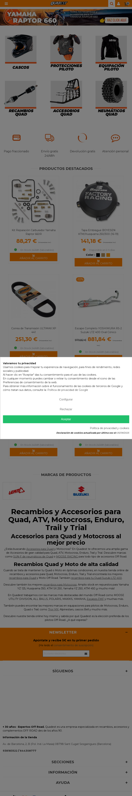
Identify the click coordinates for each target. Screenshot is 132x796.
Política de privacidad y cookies (109, 428)
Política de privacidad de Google (67, 390)
